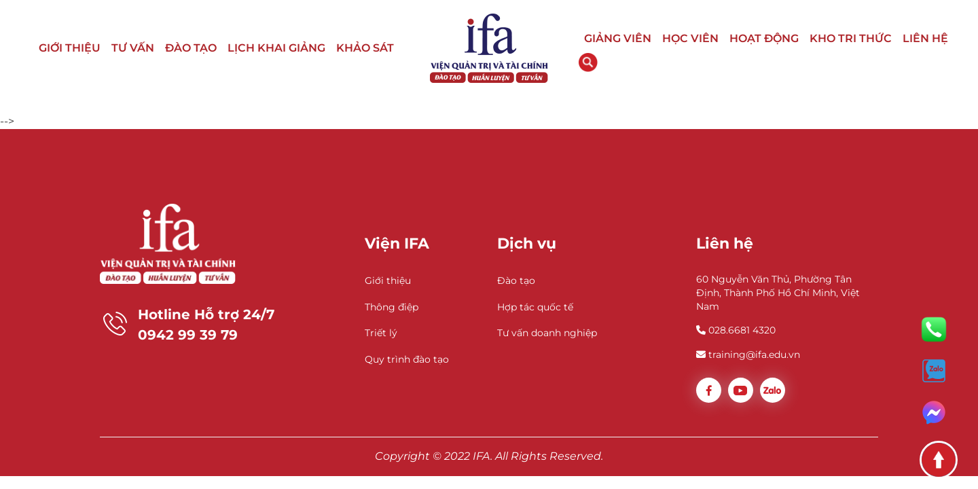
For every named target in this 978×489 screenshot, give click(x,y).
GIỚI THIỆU (70, 47)
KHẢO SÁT (365, 47)
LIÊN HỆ (925, 38)
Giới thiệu (388, 280)
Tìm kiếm (588, 62)
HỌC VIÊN (690, 38)
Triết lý (381, 333)
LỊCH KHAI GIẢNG (276, 47)
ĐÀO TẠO (191, 47)
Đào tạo (516, 280)
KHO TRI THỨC (851, 38)
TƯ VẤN (132, 47)
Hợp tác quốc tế (535, 307)
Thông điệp (391, 307)
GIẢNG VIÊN (617, 38)
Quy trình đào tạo (407, 359)
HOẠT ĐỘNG (764, 38)
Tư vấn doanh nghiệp (547, 333)
